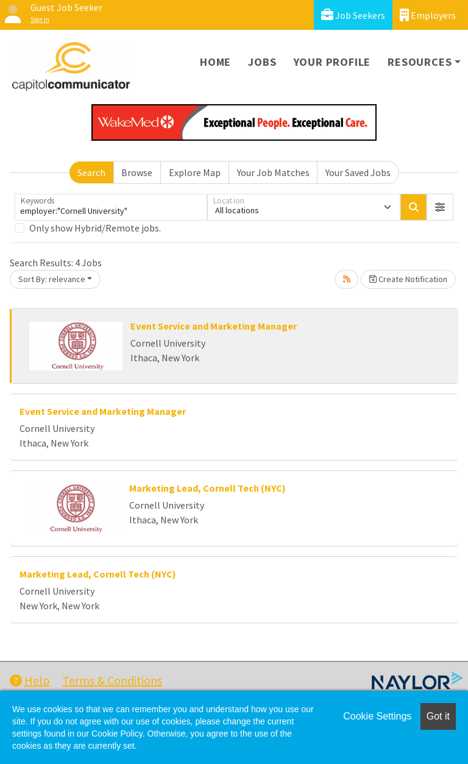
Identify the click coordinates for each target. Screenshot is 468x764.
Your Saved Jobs (358, 172)
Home (215, 62)
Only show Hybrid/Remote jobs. (95, 228)
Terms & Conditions (112, 680)
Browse (136, 172)
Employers (428, 15)
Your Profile (332, 62)
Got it (438, 716)
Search (91, 172)
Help (30, 680)
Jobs (262, 62)
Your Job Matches (273, 172)
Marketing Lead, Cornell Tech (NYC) (207, 488)
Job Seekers (353, 15)
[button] (440, 207)
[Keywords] (111, 207)
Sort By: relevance (51, 279)
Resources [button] (420, 62)
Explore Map (195, 172)
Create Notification (408, 279)
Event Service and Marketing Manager (213, 326)
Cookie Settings (377, 716)
